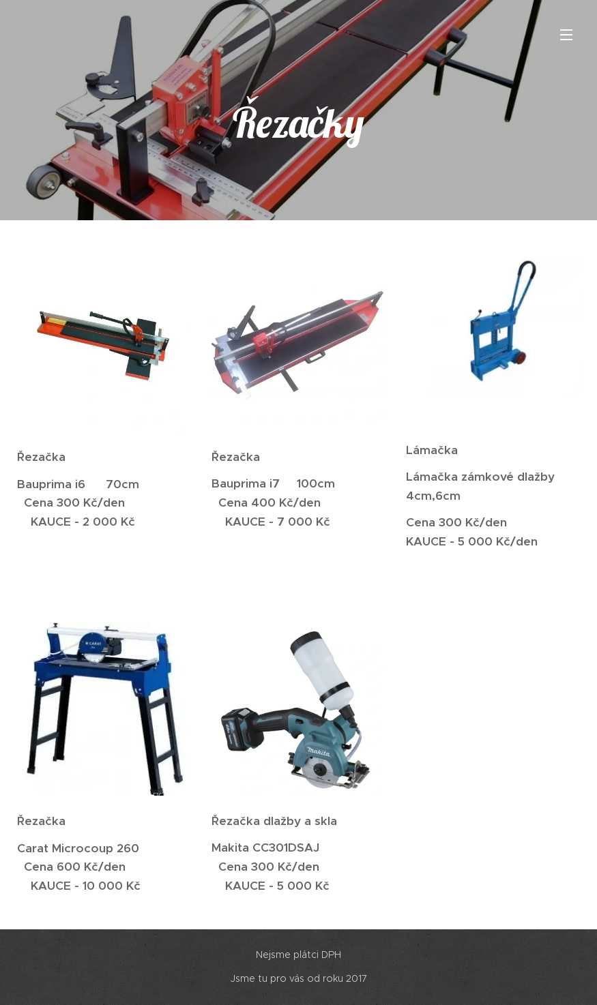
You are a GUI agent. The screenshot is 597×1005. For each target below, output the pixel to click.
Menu (566, 34)
